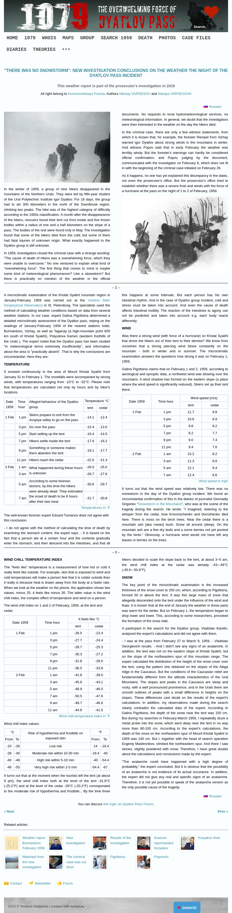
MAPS (68, 38)
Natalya (174, 94)
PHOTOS (167, 38)
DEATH (145, 38)
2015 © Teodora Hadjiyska (28, 906)
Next (10, 811)
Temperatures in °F (95, 508)
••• (66, 49)
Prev (221, 811)
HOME (12, 38)
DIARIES (17, 49)
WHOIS (49, 38)
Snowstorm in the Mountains (160, 504)
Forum (68, 883)
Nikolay (134, 94)
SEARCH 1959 (116, 38)
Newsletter (43, 883)
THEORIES (44, 49)
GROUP (87, 38)
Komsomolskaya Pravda (86, 94)
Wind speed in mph (213, 481)
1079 (30, 38)
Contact (16, 883)
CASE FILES (196, 38)
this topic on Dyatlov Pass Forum (128, 804)
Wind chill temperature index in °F (84, 716)
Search (199, 27)
